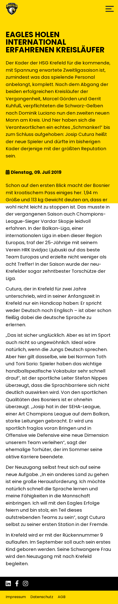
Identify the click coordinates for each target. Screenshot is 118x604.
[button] (110, 9)
